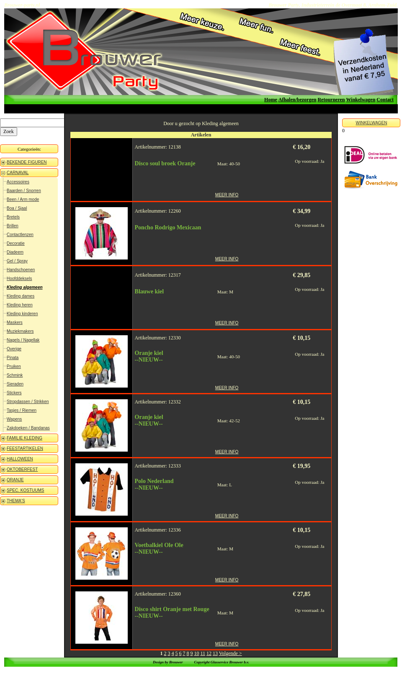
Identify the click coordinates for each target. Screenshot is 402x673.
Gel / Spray (17, 261)
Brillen (12, 225)
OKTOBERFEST (22, 469)
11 (202, 653)
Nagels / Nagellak (23, 340)
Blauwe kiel (149, 291)
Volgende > (230, 653)
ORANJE (15, 480)
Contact (385, 100)
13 (215, 653)
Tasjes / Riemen (21, 410)
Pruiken (14, 366)
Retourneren (331, 100)
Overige (14, 349)
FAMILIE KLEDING (24, 438)
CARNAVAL (17, 172)
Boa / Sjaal (17, 208)
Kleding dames (20, 296)
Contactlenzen (20, 234)
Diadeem (15, 252)
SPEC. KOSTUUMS (25, 490)
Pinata (12, 357)
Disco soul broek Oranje (165, 163)
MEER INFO (227, 195)
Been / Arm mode (23, 199)
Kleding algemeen (25, 287)
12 (208, 653)
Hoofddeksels (19, 278)
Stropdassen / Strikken (28, 401)
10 (196, 653)
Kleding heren (20, 305)
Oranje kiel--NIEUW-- (149, 356)
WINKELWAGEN (371, 123)
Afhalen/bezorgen (297, 100)
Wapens (14, 419)
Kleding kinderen (22, 313)
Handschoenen (21, 269)
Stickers (14, 392)
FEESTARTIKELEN (25, 448)
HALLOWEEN (20, 459)
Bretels (13, 217)
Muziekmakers (20, 331)
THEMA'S (16, 500)
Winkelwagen (361, 100)
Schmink (15, 375)
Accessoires (18, 182)
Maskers (15, 322)
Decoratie (16, 243)
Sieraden (15, 384)
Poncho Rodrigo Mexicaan (168, 227)
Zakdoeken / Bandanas (28, 428)
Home (270, 100)
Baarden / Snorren (24, 190)
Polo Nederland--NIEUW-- (154, 484)
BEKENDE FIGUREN (27, 162)
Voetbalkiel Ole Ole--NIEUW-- (159, 548)
